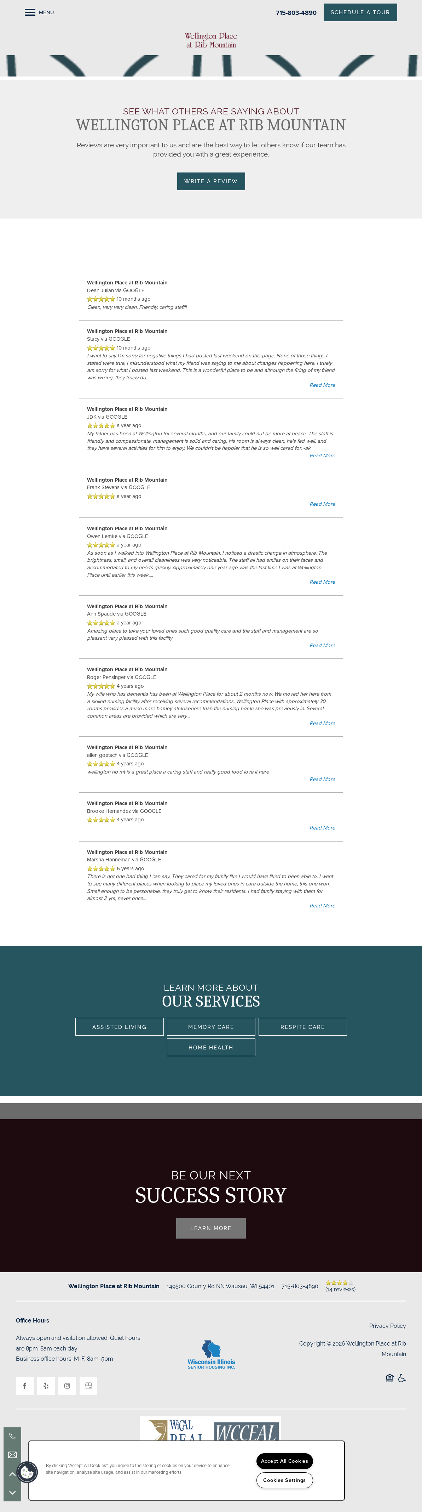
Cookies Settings (284, 1480)
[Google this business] (88, 1386)
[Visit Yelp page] (46, 1386)
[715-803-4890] (12, 1436)
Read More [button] (322, 385)
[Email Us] (12, 1455)
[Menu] (39, 12)
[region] (186, 1470)
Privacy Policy (387, 1326)
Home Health (211, 1047)
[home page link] (211, 40)
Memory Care (211, 1027)
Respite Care (303, 1027)
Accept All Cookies (284, 1461)
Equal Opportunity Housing (390, 1381)
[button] (27, 1472)
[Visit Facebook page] (25, 1386)
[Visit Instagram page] (67, 1386)
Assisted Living (119, 1027)
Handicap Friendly (402, 1381)
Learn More (211, 1228)
